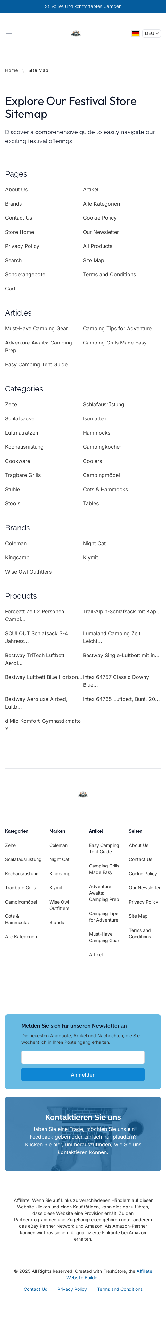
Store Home (19, 232)
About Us (16, 189)
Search (13, 260)
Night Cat (94, 543)
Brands (13, 203)
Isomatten (94, 418)
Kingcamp (17, 557)
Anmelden (83, 1074)
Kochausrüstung (24, 447)
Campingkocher (102, 447)
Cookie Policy (100, 218)
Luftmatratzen (21, 432)
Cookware (17, 461)
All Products (97, 246)
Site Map (93, 260)
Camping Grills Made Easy (115, 342)
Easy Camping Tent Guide (36, 364)
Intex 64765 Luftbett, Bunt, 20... (121, 699)
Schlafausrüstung (103, 404)
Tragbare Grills (23, 475)
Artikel (90, 189)
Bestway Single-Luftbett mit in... (121, 655)
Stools (12, 503)
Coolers (92, 461)
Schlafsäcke (19, 418)
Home (11, 70)
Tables (91, 503)
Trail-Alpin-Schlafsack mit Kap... (122, 611)
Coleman (16, 543)
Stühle (12, 489)
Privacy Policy (22, 246)
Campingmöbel (101, 475)
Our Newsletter (101, 232)
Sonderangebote (25, 274)
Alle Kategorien (101, 203)
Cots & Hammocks (105, 489)
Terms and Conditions (109, 274)
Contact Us (18, 218)
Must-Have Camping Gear (36, 328)
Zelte (11, 404)
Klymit (90, 557)
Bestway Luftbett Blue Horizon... (44, 677)
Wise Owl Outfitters (28, 571)
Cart (10, 288)
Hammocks (96, 432)
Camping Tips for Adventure (117, 328)
